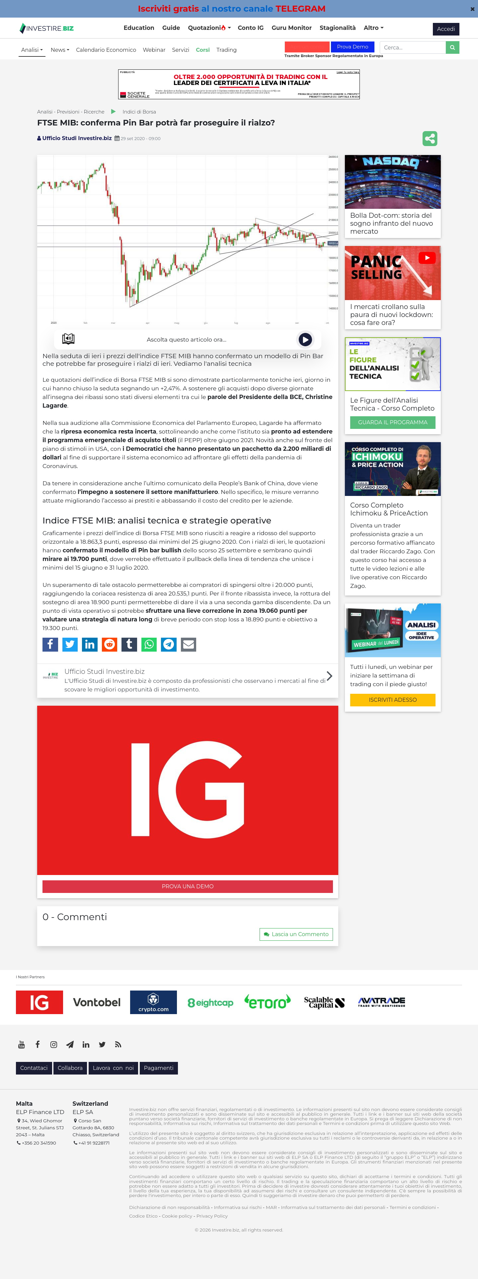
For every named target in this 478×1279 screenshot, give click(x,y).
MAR (271, 1207)
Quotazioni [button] (207, 27)
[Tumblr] (129, 645)
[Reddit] (110, 645)
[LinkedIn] (90, 645)
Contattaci (34, 1068)
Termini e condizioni (412, 1207)
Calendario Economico (106, 50)
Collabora (70, 1068)
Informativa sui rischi (238, 1207)
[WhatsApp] (149, 645)
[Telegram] (169, 645)
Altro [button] (372, 27)
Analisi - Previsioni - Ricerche (71, 112)
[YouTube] (21, 1044)
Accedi (446, 29)
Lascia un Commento (296, 934)
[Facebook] (50, 645)
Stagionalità (338, 27)
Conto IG (251, 27)
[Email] (189, 645)
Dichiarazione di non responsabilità (169, 1207)
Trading (226, 50)
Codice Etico (143, 1216)
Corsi (203, 50)
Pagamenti (159, 1068)
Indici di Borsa (139, 112)
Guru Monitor (292, 27)
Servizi (181, 50)
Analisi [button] (30, 50)
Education (139, 27)
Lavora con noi (113, 1068)
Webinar (154, 50)
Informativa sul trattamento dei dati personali (333, 1207)
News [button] (59, 50)
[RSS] (118, 1044)
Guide (171, 27)
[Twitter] (70, 645)
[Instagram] (53, 1044)
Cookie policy (177, 1216)
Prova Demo (352, 46)
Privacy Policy (212, 1216)
